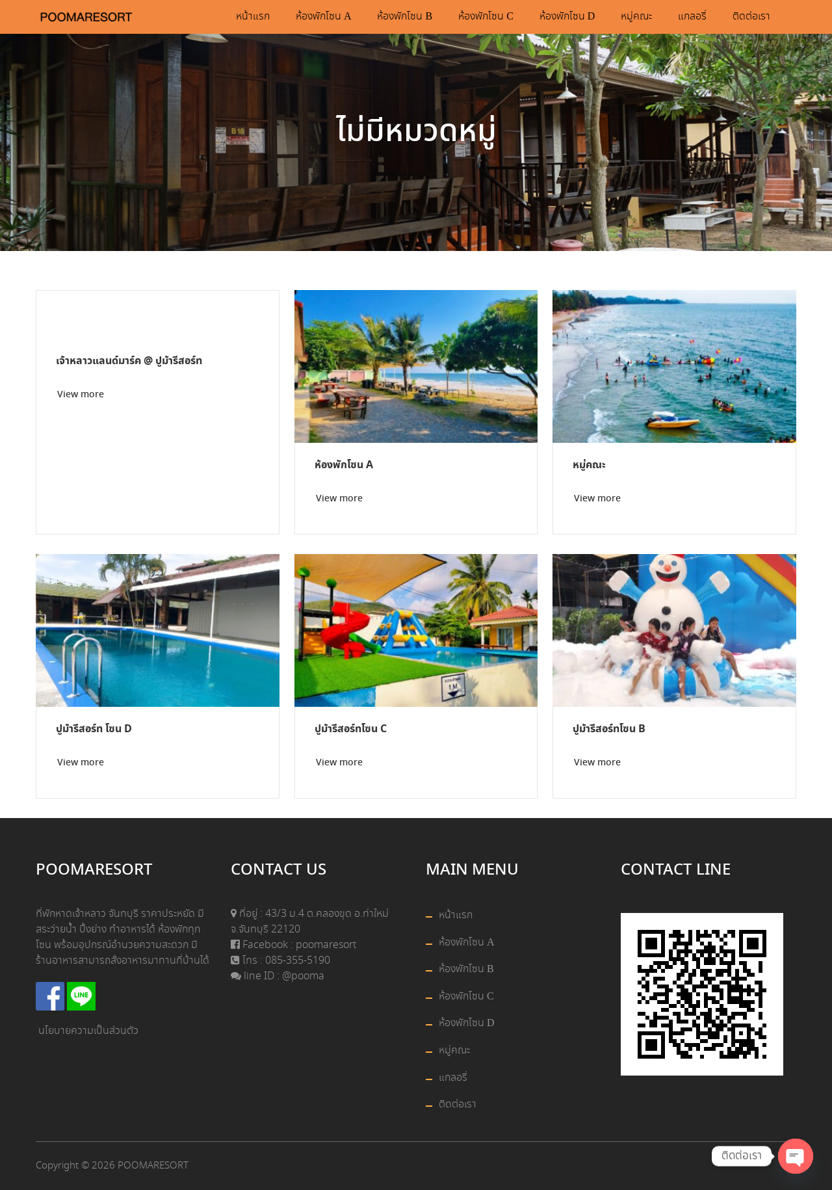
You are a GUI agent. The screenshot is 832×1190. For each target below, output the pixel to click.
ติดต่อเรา (751, 16)
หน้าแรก (253, 16)
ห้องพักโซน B (404, 16)
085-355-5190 (296, 960)
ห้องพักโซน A (324, 16)
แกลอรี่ (692, 16)
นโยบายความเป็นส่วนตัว (88, 1031)
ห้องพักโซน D (567, 16)
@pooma (303, 976)
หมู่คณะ (636, 16)
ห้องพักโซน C (486, 16)
